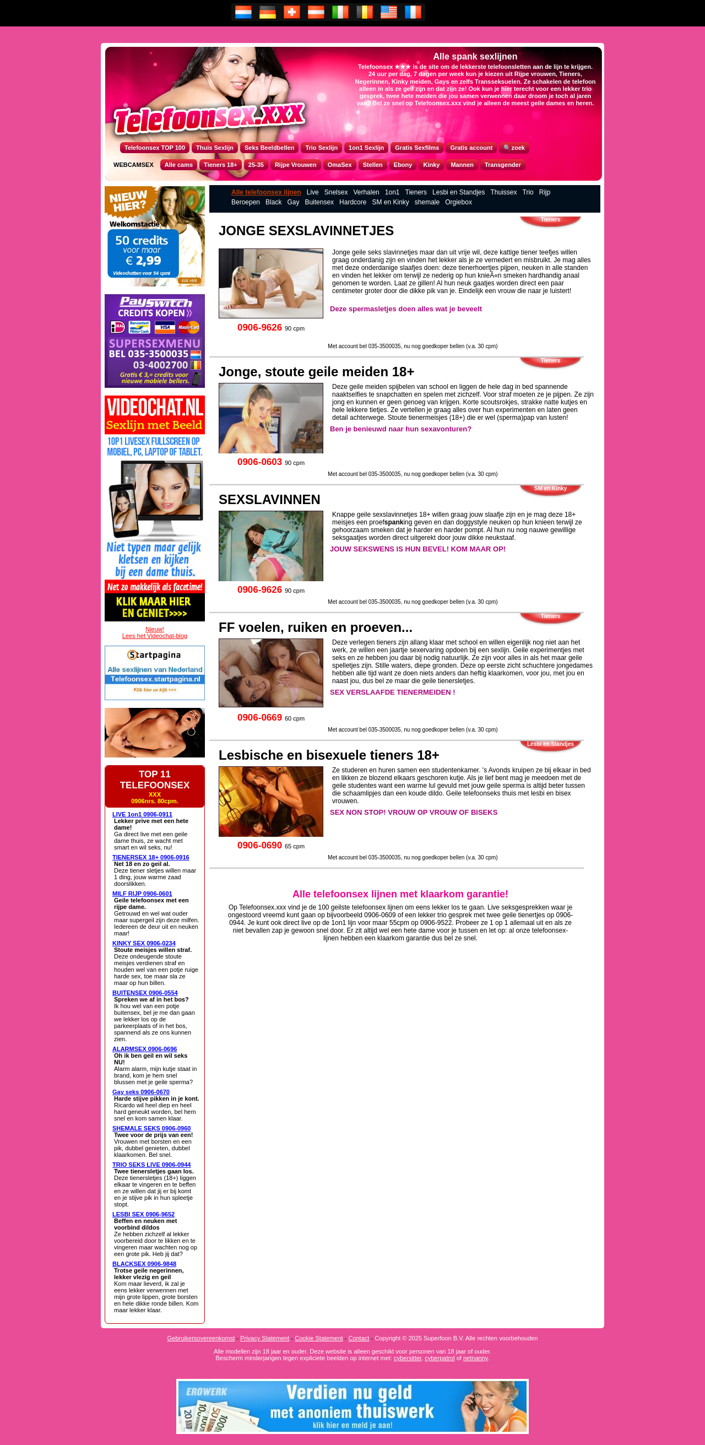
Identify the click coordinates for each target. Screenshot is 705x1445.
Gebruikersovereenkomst (201, 1338)
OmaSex (340, 164)
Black (273, 202)
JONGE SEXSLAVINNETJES (306, 230)
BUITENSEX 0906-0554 (145, 992)
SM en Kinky (390, 202)
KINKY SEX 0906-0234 (144, 943)
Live (313, 192)
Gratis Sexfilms (417, 147)
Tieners (416, 192)
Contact (358, 1338)
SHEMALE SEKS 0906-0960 (151, 1128)
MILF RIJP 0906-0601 (142, 893)
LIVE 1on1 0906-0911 (142, 814)
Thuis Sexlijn (215, 147)
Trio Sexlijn (321, 147)
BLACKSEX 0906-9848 (144, 1263)
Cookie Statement (319, 1338)
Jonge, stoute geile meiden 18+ (316, 371)
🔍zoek (513, 147)
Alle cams (179, 164)
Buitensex (319, 202)
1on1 (392, 192)
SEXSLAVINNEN (270, 499)
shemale (427, 202)
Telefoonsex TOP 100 (154, 147)
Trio (528, 192)
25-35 (256, 164)
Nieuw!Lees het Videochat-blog (154, 632)
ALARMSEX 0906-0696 (144, 1049)
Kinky (431, 164)
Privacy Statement (264, 1338)
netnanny (475, 1358)
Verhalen (366, 192)
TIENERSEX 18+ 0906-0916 (150, 857)
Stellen (373, 164)
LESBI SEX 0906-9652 (143, 1214)
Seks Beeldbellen (270, 147)
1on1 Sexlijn (366, 147)
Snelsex (336, 192)
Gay (293, 202)
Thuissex (503, 192)
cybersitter (407, 1358)
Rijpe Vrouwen (296, 164)
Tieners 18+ (220, 164)
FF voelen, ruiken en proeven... (316, 627)
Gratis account (471, 147)
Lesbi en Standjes (458, 192)
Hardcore (352, 202)
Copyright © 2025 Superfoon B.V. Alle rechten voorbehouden (456, 1338)
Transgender (503, 164)
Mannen (462, 164)
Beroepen (245, 202)
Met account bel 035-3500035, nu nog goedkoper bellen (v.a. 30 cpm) (412, 346)
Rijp (545, 192)
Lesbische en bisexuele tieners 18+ (329, 755)
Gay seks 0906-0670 (141, 1092)
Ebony (403, 164)
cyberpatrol (439, 1358)
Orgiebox (458, 202)
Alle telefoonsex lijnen (266, 192)
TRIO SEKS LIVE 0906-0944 (151, 1164)
